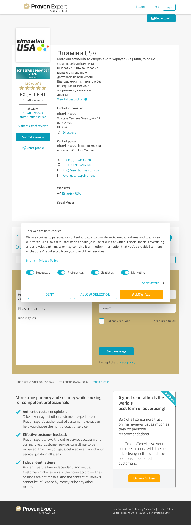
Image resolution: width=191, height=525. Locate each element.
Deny (49, 294)
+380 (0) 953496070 (77, 165)
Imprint (33, 260)
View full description (71, 99)
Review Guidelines (123, 509)
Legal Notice (120, 513)
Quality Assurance (145, 509)
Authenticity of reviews (33, 126)
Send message (116, 351)
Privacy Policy (50, 260)
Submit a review (33, 137)
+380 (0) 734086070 (77, 160)
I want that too (147, 6)
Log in (169, 7)
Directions (69, 132)
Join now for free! (144, 478)
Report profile (100, 382)
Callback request (118, 321)
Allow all (141, 294)
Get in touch (161, 18)
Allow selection (96, 294)
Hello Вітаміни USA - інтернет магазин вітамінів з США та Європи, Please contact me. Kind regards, (54, 327)
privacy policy (126, 362)
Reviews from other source (33, 115)
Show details (148, 283)
